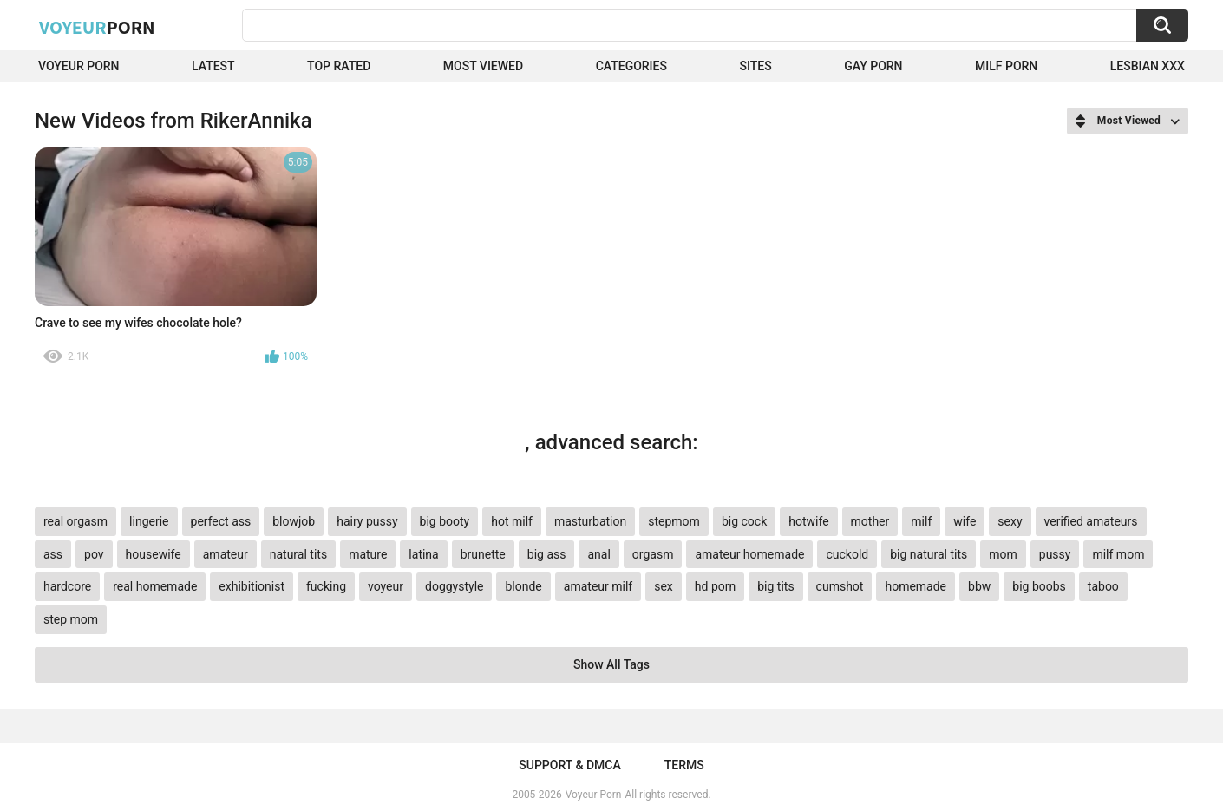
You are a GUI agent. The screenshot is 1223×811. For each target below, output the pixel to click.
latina (423, 554)
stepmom (674, 521)
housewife (153, 554)
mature (368, 554)
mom (1003, 554)
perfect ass (221, 521)
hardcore (67, 586)
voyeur (385, 586)
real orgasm (75, 521)
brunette (483, 554)
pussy (1055, 554)
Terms (684, 765)
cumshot (840, 586)
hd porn (715, 586)
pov (94, 554)
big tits (775, 586)
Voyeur (97, 27)
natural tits (298, 554)
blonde (523, 586)
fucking (326, 586)
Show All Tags (611, 664)
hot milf (512, 521)
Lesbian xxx (1147, 66)
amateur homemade (749, 554)
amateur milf (598, 586)
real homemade (155, 586)
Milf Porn (1006, 66)
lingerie (148, 521)
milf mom (1118, 554)
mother (870, 521)
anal (598, 554)
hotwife (808, 521)
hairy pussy (367, 521)
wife (964, 521)
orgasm (653, 554)
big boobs (1039, 586)
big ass (546, 554)
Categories (631, 66)
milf (921, 521)
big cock (744, 521)
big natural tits (928, 554)
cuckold (847, 554)
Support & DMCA (569, 765)
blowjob (293, 521)
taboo (1103, 586)
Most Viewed (483, 66)
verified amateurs (1091, 521)
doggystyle (454, 586)
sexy (1009, 521)
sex (663, 586)
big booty (445, 521)
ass (52, 554)
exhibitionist (251, 586)
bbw (979, 586)
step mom (70, 619)
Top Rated (338, 66)
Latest (213, 66)
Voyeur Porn (79, 66)
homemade (915, 586)
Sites (755, 66)
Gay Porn (873, 66)
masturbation (590, 521)
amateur (225, 554)
